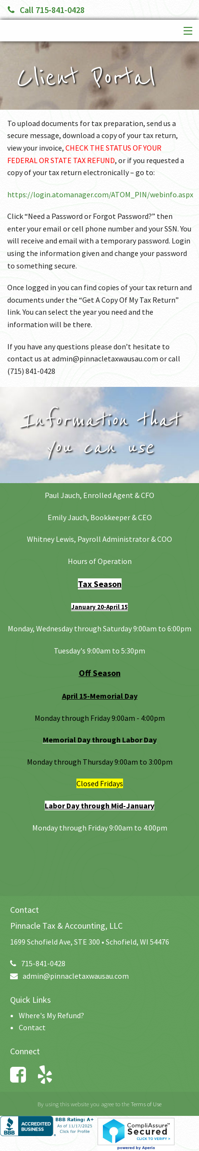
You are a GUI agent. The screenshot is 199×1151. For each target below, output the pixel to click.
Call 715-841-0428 (46, 9)
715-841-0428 (37, 963)
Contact (32, 1027)
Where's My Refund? (51, 1015)
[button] (186, 31)
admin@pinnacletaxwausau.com (69, 976)
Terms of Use (146, 1104)
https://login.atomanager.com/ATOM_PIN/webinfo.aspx (100, 194)
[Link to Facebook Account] (22, 1074)
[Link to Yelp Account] (49, 1074)
